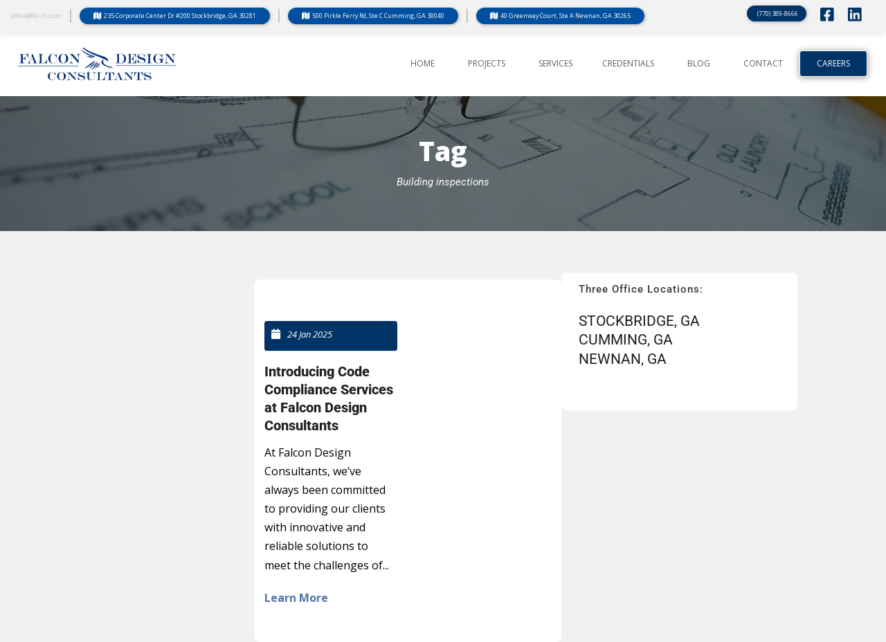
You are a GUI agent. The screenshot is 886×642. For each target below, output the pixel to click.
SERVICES (555, 63)
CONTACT (763, 63)
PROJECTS (486, 63)
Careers (833, 63)
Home (422, 63)
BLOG (698, 63)
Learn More (296, 597)
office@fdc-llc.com (36, 15)
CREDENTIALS (628, 63)
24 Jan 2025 (309, 334)
